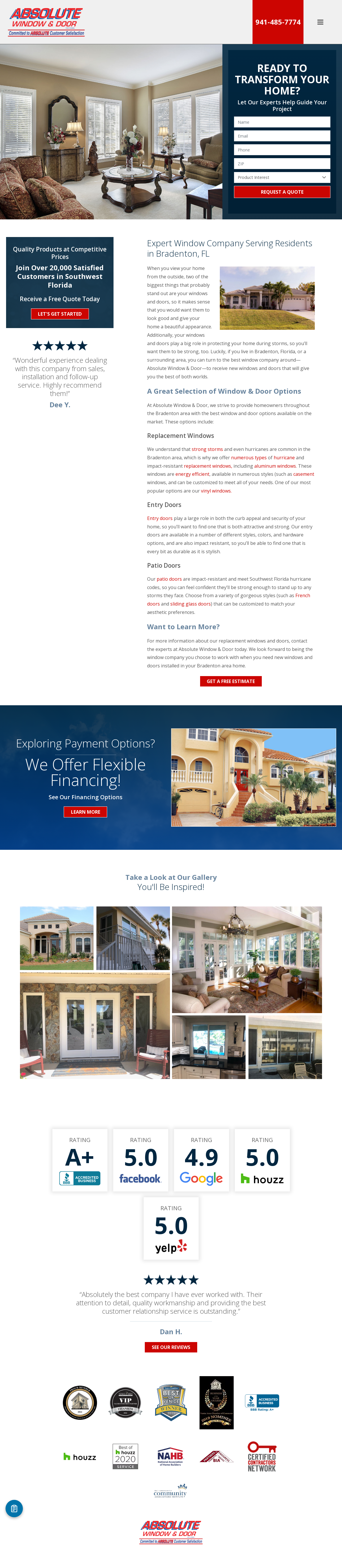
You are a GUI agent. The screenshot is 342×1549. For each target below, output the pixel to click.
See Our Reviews (171, 1347)
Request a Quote (282, 192)
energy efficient (192, 474)
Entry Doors (167, 1476)
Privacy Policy (246, 1486)
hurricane (284, 457)
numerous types (249, 457)
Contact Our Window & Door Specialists (121, 1486)
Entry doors (160, 518)
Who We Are (208, 1476)
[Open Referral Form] (14, 1508)
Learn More (85, 812)
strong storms (207, 449)
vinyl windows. (216, 491)
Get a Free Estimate (231, 681)
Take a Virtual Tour (196, 1486)
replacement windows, (208, 466)
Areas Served (251, 1476)
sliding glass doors (190, 604)
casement (303, 474)
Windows (86, 1476)
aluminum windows (275, 466)
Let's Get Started (60, 314)
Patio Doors (125, 1476)
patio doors (169, 579)
